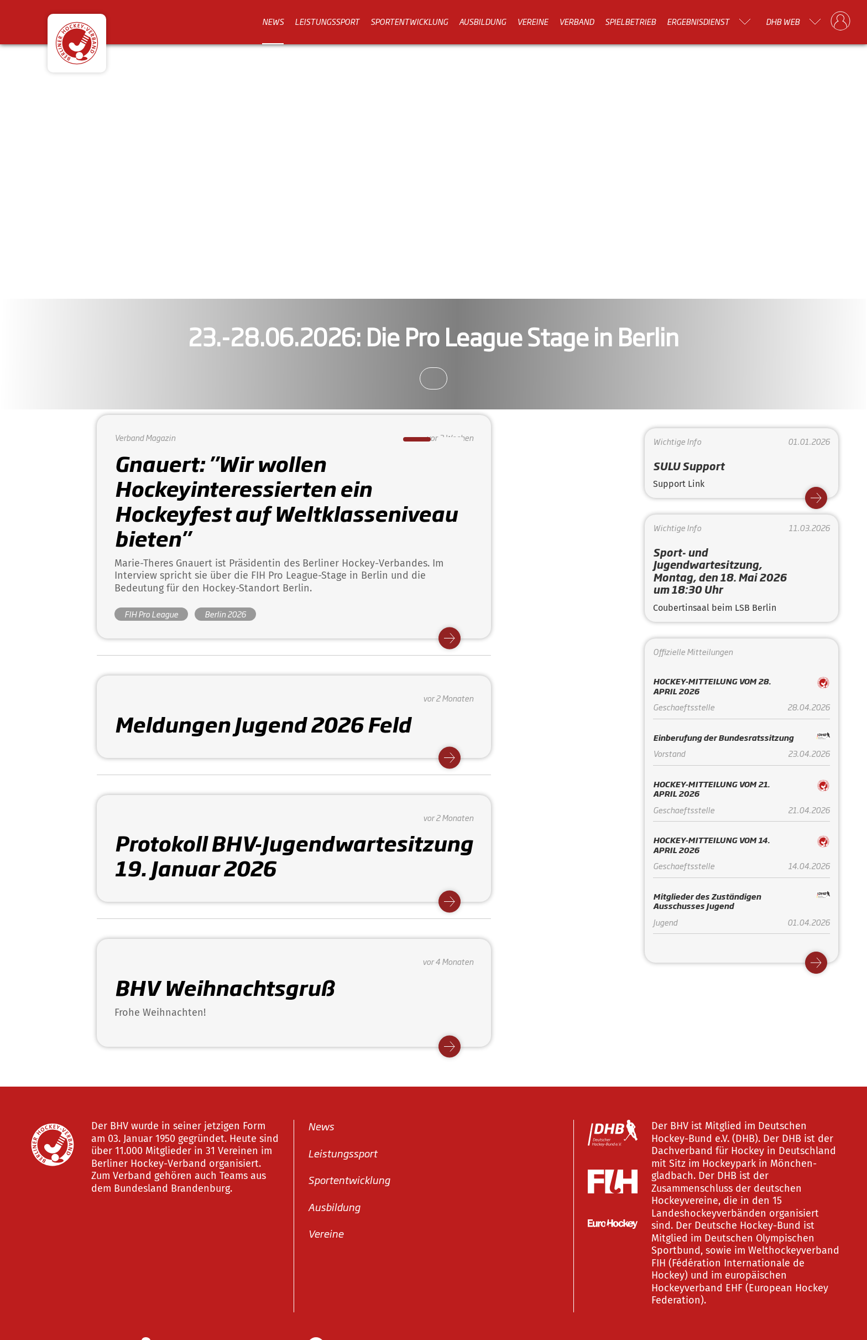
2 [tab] (441, 442)
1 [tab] (408, 442)
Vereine (532, 22)
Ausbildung (482, 22)
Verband (576, 22)
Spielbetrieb (630, 22)
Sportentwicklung (409, 22)
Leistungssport (327, 22)
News (273, 22)
